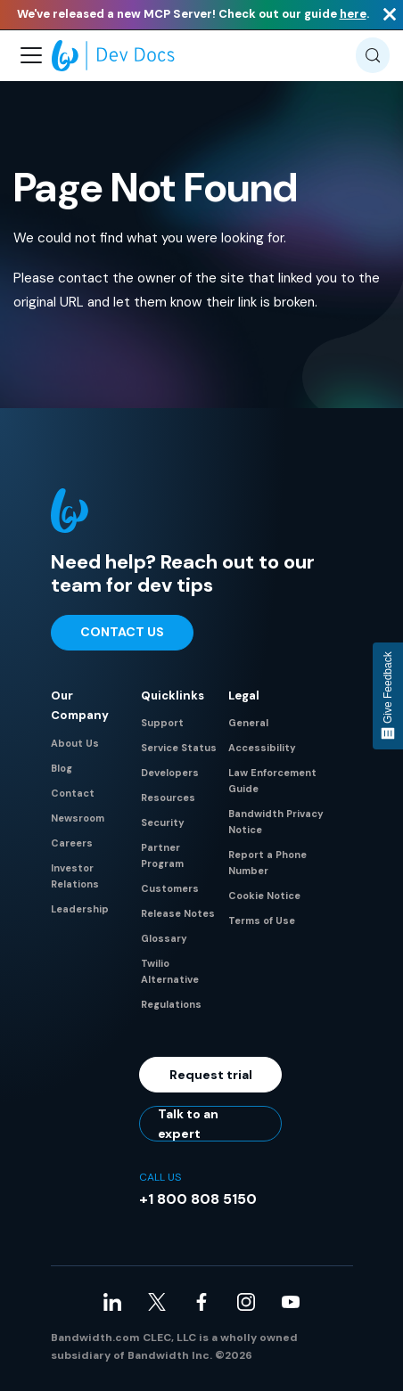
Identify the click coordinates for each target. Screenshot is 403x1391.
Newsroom (77, 818)
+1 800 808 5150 (198, 1199)
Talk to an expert (188, 1123)
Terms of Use (261, 920)
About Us (75, 743)
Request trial (210, 1075)
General (248, 722)
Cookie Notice (264, 895)
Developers (170, 772)
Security (163, 822)
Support (162, 722)
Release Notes (178, 913)
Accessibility (262, 747)
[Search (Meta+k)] (373, 55)
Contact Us (122, 632)
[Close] (389, 14)
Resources (168, 797)
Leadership (80, 909)
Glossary (164, 938)
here (353, 13)
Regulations (171, 1004)
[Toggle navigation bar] (31, 55)
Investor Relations (75, 876)
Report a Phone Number (267, 862)
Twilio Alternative (170, 971)
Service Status (179, 747)
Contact (73, 793)
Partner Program (162, 855)
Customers (170, 888)
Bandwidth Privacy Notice (276, 821)
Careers (72, 843)
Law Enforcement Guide (272, 780)
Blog (61, 768)
